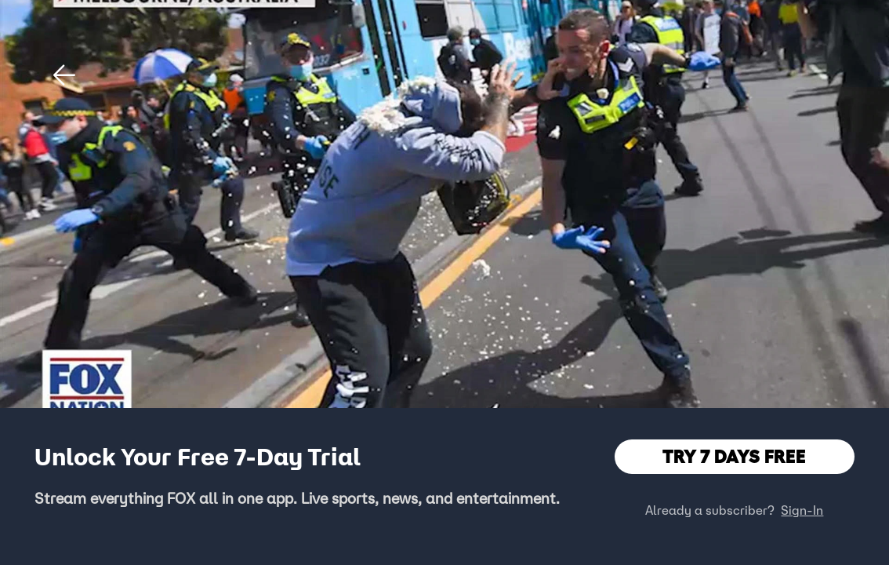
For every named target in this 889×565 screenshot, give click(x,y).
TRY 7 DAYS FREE (734, 456)
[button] (64, 75)
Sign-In (802, 510)
